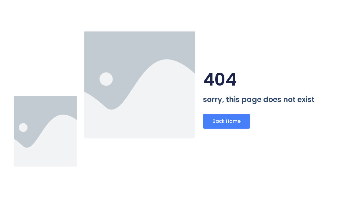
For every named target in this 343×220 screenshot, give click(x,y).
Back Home (226, 121)
